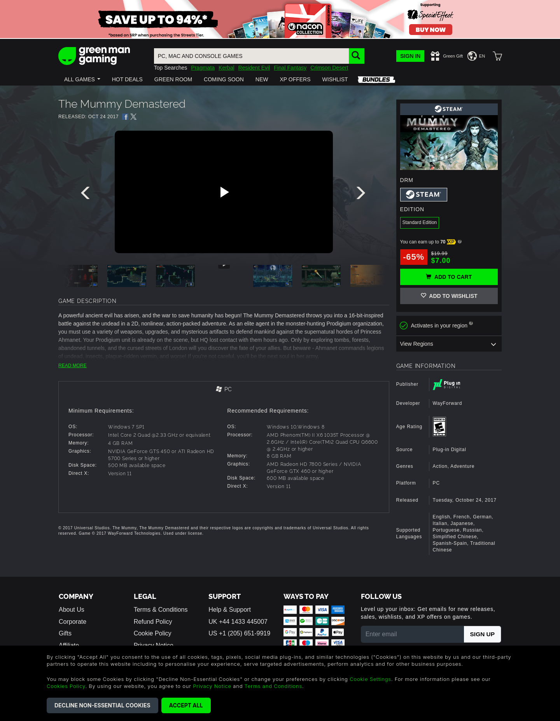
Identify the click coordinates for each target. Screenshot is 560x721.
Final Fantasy (290, 68)
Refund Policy (153, 621)
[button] (82, 79)
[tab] (223, 390)
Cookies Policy (66, 686)
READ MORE (72, 365)
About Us (71, 609)
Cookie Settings (370, 679)
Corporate (72, 621)
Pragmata (203, 68)
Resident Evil (254, 68)
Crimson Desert (329, 68)
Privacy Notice (212, 686)
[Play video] (223, 192)
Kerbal (226, 68)
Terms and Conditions (273, 686)
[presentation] (87, 194)
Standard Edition (419, 222)
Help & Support (229, 609)
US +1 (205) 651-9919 (239, 633)
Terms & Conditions (161, 609)
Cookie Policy (153, 633)
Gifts (65, 633)
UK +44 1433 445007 (238, 621)
